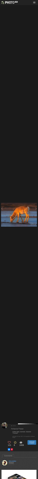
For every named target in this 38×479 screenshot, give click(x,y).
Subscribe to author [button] (31, 442)
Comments (8, 456)
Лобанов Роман (17, 429)
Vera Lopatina (12, 461)
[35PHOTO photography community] (9, 2)
